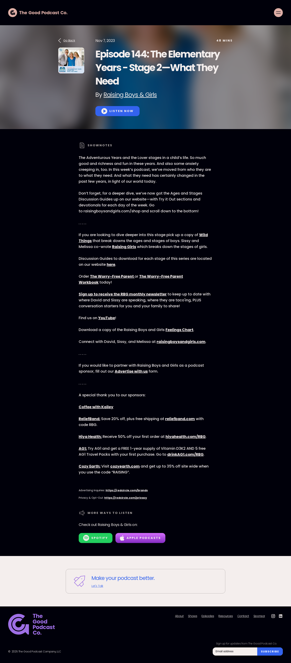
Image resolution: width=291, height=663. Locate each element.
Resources (225, 616)
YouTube (106, 317)
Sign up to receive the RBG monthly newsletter (123, 294)
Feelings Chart (179, 329)
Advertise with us (131, 371)
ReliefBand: (89, 418)
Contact (243, 616)
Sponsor (259, 616)
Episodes (208, 616)
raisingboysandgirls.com (181, 341)
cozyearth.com (125, 466)
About (179, 616)
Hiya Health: (90, 436)
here (111, 264)
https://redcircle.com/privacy (125, 498)
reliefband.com (180, 418)
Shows (192, 616)
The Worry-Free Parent (112, 276)
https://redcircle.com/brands (127, 490)
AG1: (83, 448)
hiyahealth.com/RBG (186, 436)
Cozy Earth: (89, 466)
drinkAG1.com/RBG (185, 454)
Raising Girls (124, 246)
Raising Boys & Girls (130, 95)
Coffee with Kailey (96, 406)
